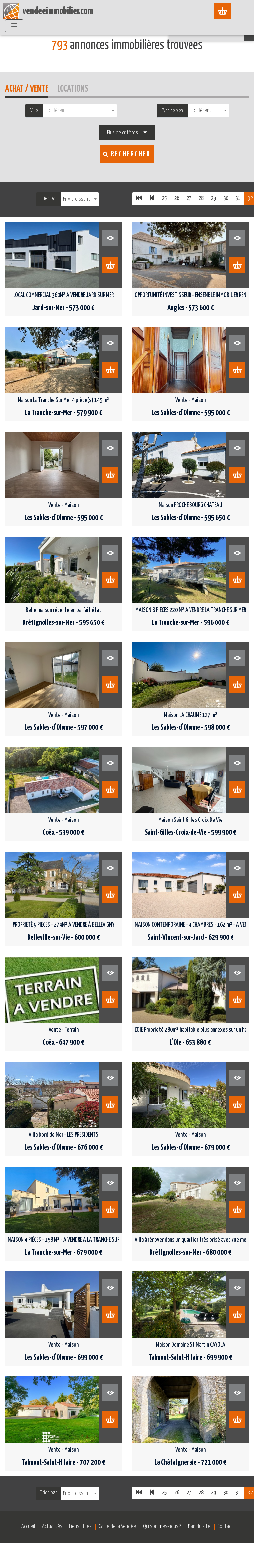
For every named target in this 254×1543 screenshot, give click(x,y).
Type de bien (172, 110)
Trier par (48, 198)
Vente (82, 27)
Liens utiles (80, 1526)
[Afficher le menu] (226, 11)
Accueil (60, 27)
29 (213, 198)
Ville (34, 110)
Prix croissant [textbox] (76, 199)
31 (237, 198)
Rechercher (130, 154)
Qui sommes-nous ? (162, 1526)
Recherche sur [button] (215, 31)
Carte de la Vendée (117, 1526)
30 (225, 198)
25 (164, 198)
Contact (225, 1526)
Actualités (52, 1526)
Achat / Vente (26, 88)
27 (189, 198)
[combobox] (80, 110)
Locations (72, 88)
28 (201, 198)
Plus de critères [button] (122, 133)
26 (176, 198)
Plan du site (199, 1526)
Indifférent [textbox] (200, 110)
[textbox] (80, 110)
